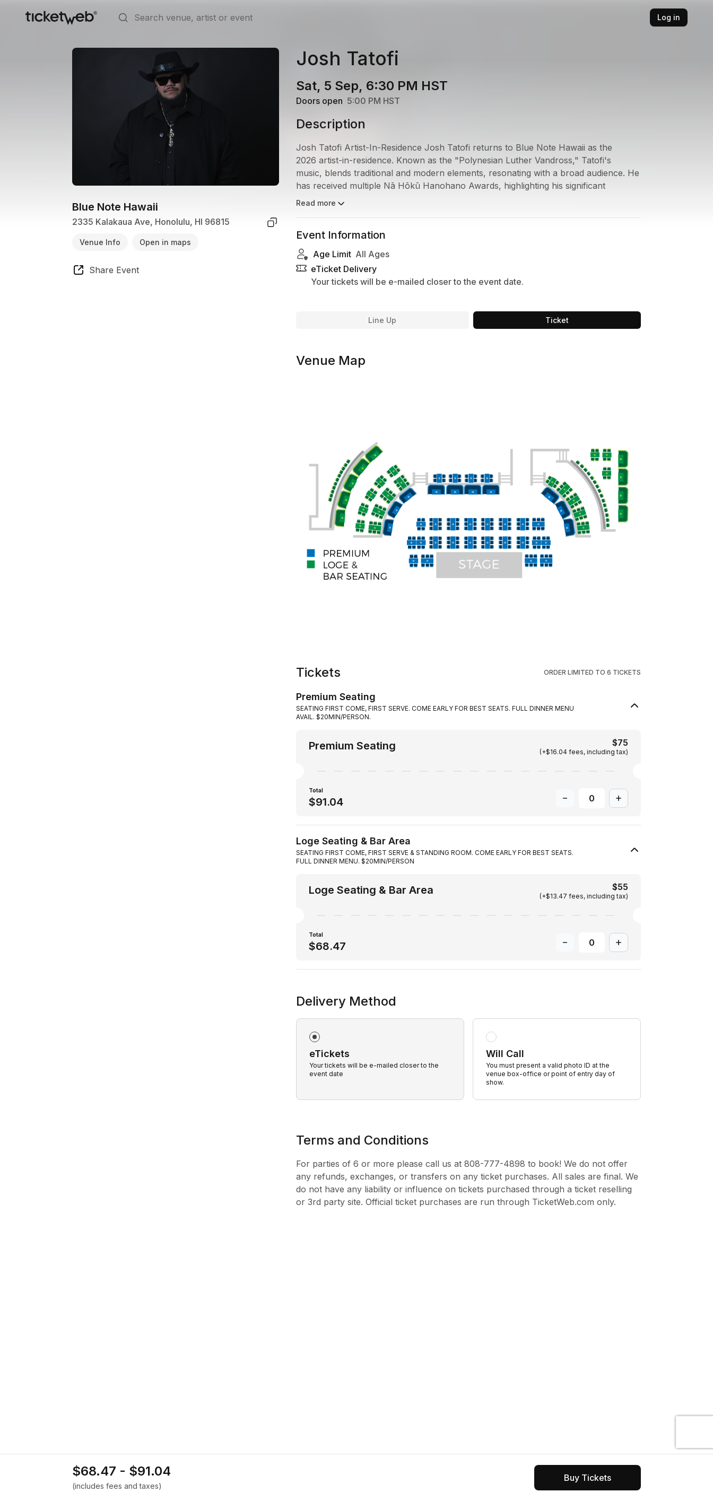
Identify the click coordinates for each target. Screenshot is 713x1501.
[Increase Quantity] (618, 798)
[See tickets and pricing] (587, 1477)
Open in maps (165, 242)
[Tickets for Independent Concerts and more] (61, 17)
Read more (321, 203)
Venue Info (100, 242)
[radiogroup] (468, 1046)
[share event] (105, 272)
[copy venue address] (272, 222)
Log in (668, 17)
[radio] (380, 1059)
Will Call (505, 1053)
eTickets (329, 1053)
